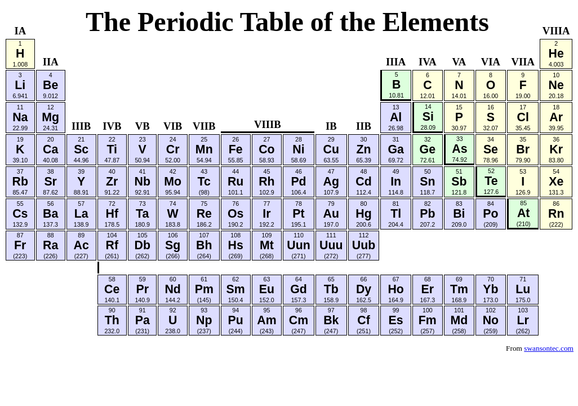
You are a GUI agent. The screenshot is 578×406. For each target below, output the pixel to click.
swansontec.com (548, 348)
